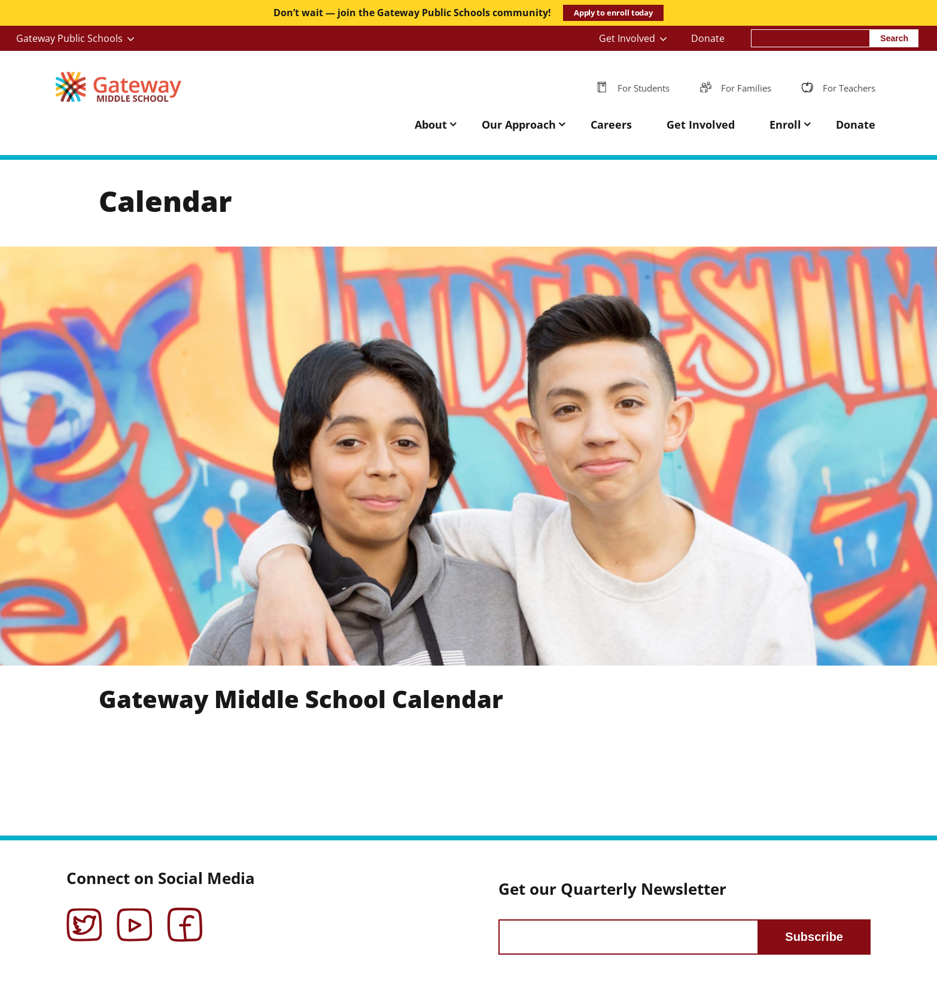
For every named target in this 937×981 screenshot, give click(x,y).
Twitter (84, 916)
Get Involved (627, 38)
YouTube (135, 916)
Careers (611, 124)
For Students (643, 88)
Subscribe (814, 936)
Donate (708, 38)
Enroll (785, 124)
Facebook (185, 916)
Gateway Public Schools (69, 38)
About (431, 124)
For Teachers (849, 88)
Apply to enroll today (613, 12)
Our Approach (519, 124)
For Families (746, 88)
